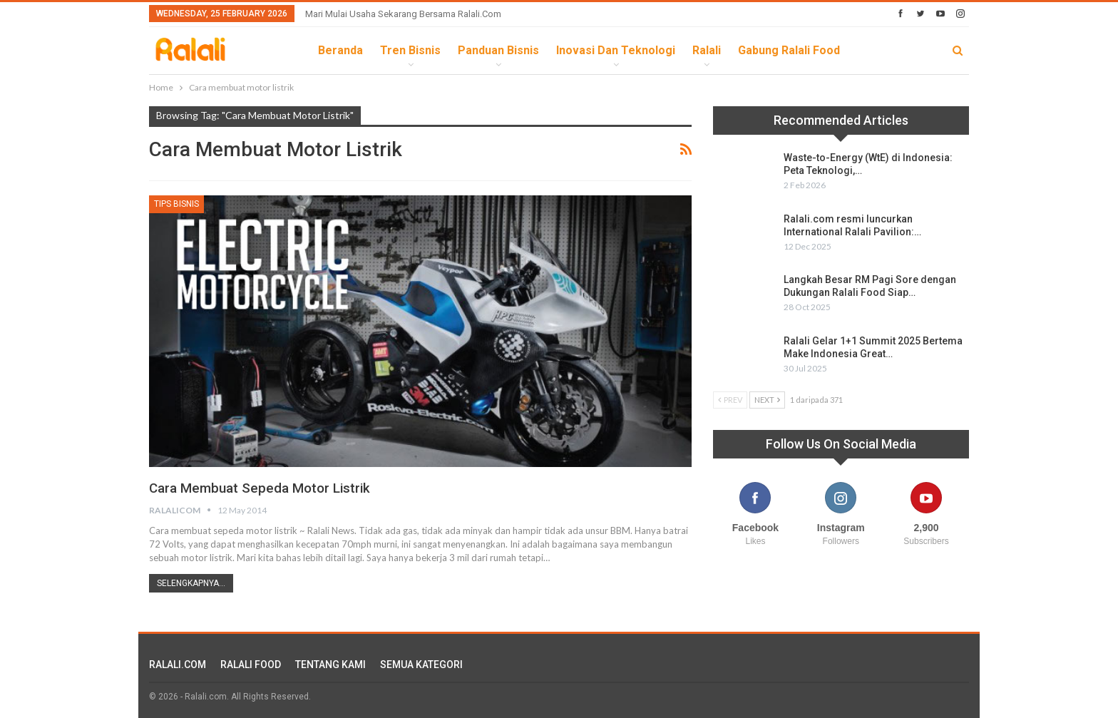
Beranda (340, 50)
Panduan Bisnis (498, 50)
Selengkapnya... (191, 583)
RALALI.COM (177, 664)
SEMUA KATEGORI (421, 664)
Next (767, 399)
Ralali (706, 50)
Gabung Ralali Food (789, 50)
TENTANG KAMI (330, 664)
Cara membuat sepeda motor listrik (265, 487)
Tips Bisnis (176, 204)
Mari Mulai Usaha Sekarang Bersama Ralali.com (403, 14)
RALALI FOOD (250, 664)
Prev (730, 399)
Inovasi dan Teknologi (615, 50)
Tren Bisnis (410, 50)
